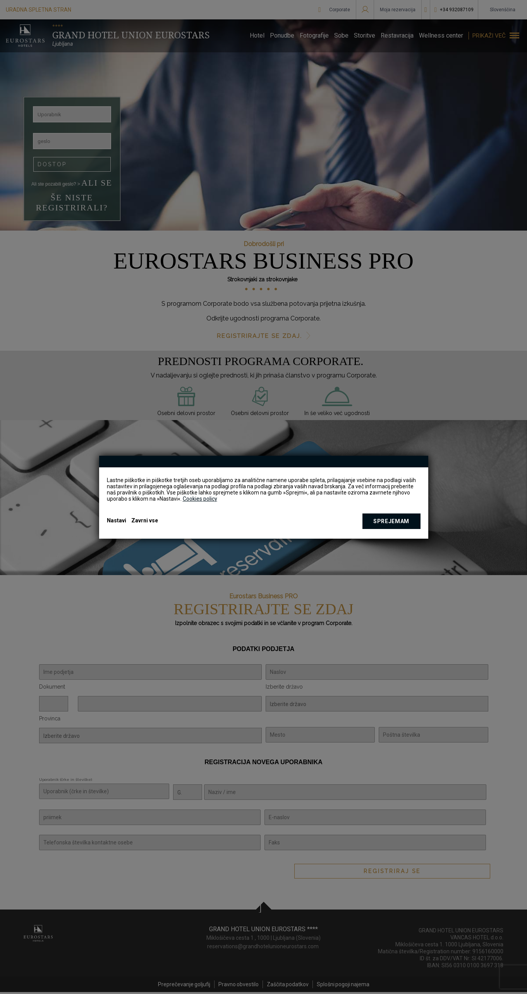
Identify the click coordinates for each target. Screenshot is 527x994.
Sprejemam (391, 521)
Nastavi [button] (116, 520)
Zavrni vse (144, 520)
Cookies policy (200, 499)
